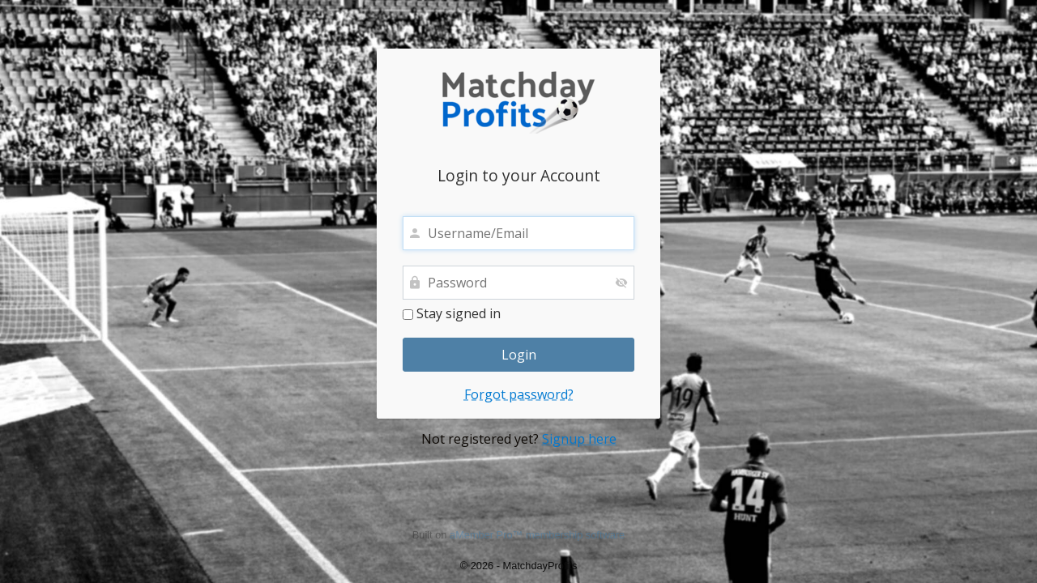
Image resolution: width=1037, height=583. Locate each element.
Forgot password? (519, 394)
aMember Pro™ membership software (537, 535)
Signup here (579, 439)
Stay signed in (452, 314)
